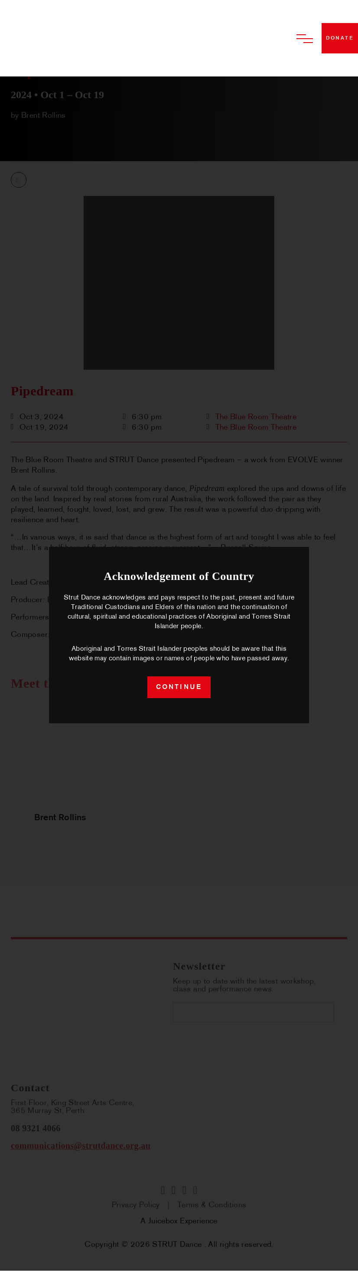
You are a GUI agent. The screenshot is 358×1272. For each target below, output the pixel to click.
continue (179, 688)
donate (340, 38)
